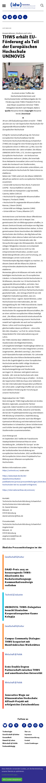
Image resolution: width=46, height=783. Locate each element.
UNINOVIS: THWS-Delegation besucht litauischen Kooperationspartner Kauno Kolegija (23, 611)
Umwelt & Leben (8, 740)
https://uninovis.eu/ (10, 470)
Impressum (28, 734)
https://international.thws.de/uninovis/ (18, 490)
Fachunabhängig (8, 746)
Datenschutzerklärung (32, 737)
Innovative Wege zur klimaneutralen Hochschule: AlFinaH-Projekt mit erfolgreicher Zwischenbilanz (22, 699)
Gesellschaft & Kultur (10, 734)
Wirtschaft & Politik (9, 743)
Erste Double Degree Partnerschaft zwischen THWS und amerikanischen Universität (23, 670)
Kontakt (27, 740)
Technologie (7, 731)
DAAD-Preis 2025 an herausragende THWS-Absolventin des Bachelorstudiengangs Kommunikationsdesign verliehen (19, 577)
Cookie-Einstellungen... (10, 775)
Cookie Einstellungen (31, 743)
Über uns (27, 732)
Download (26, 113)
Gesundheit (6, 737)
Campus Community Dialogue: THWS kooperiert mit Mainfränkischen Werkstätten (22, 642)
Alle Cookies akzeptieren (12, 779)
